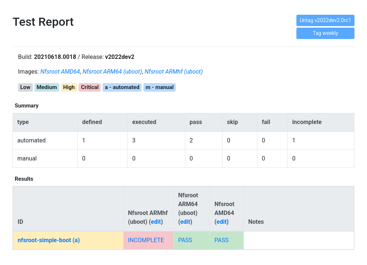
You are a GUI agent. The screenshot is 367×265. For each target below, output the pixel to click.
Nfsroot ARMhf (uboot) (174, 71)
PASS (185, 240)
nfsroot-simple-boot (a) (49, 240)
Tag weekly (325, 33)
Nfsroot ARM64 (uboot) (112, 71)
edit (156, 221)
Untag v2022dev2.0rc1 (325, 20)
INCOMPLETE (146, 240)
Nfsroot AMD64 (60, 71)
